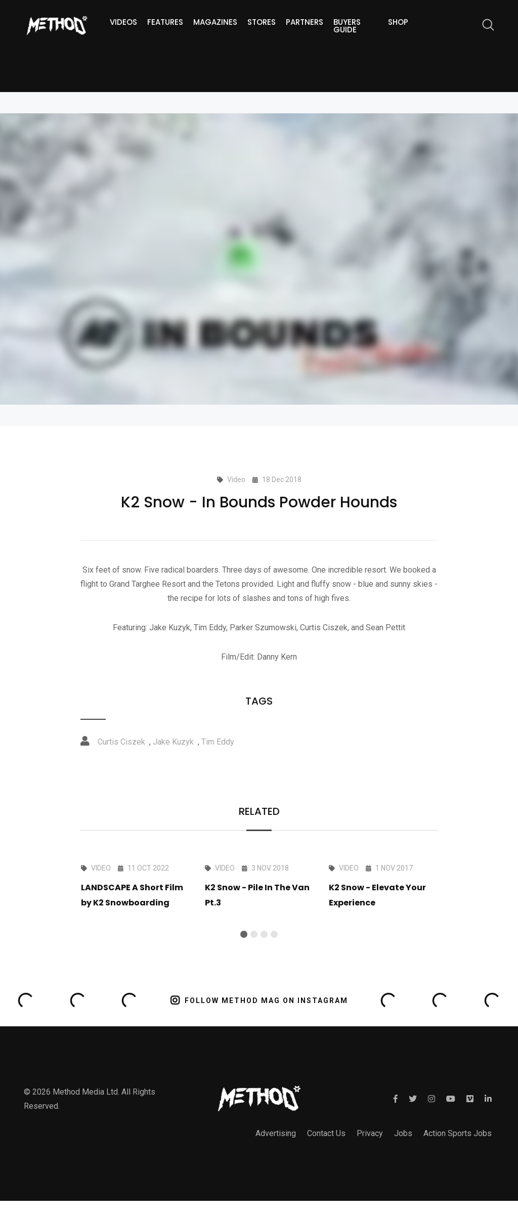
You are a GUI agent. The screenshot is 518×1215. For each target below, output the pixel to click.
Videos (123, 22)
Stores (261, 22)
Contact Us (326, 1133)
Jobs (403, 1133)
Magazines (215, 22)
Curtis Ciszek (121, 742)
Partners (304, 22)
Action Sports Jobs (457, 1133)
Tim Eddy (217, 742)
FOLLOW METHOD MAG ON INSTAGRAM (259, 1000)
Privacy (370, 1133)
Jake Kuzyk (173, 742)
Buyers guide (347, 26)
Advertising (275, 1133)
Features (165, 22)
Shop (398, 22)
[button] (243, 934)
